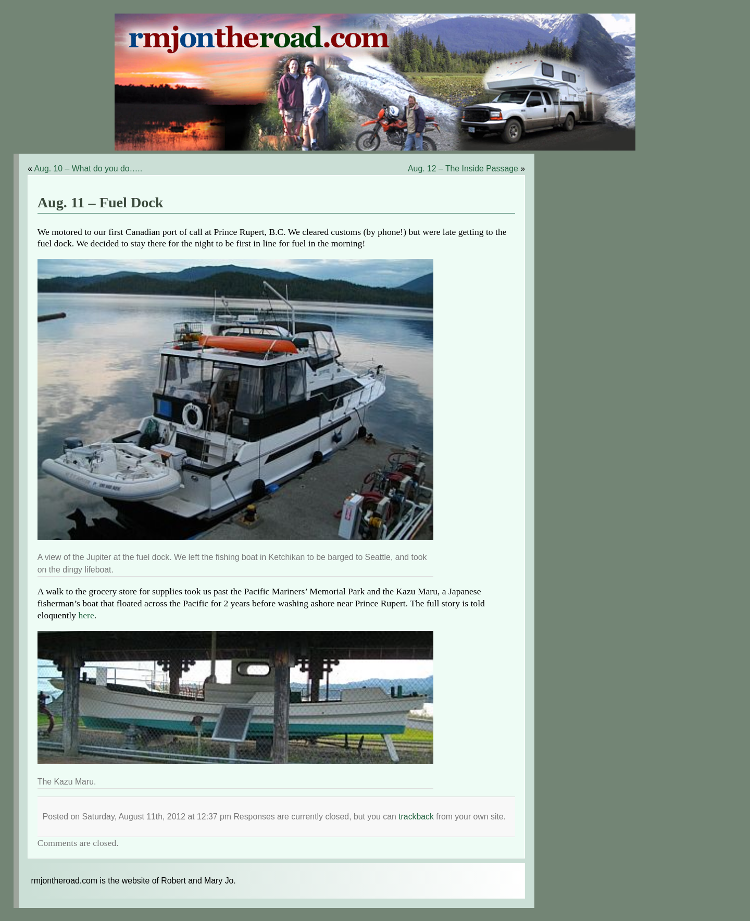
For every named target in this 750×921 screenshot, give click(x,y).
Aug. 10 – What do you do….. (88, 168)
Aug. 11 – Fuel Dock (101, 202)
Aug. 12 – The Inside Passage (463, 168)
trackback (416, 816)
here (86, 615)
